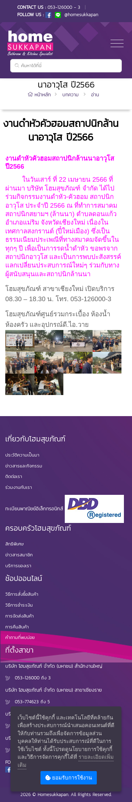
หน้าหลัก (40, 94)
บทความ (70, 94)
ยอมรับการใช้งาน (68, 777)
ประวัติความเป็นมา (22, 455)
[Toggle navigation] (117, 43)
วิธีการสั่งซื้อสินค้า (21, 594)
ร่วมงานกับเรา (18, 487)
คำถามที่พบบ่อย (20, 637)
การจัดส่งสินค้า (19, 616)
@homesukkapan (76, 14)
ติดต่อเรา (13, 476)
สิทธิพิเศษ (14, 544)
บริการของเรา (18, 565)
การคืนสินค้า (17, 626)
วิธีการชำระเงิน (19, 605)
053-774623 (27, 701)
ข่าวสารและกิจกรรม (23, 466)
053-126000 (27, 677)
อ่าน (95, 94)
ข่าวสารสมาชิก (19, 554)
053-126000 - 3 (64, 7)
